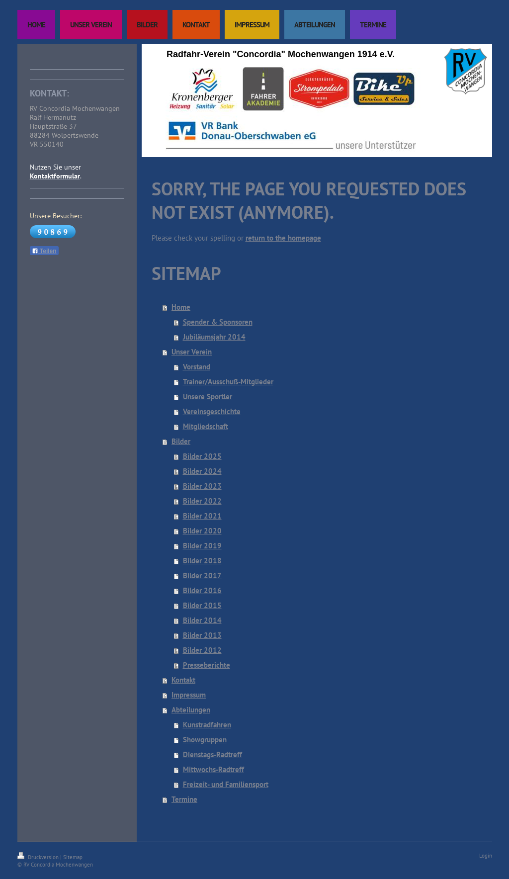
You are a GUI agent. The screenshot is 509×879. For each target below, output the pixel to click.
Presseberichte (206, 665)
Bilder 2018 (202, 560)
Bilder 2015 (202, 605)
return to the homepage (283, 238)
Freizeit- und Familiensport (225, 784)
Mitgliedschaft (205, 426)
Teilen (44, 251)
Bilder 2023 (202, 486)
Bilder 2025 (202, 456)
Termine (184, 799)
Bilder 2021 (202, 516)
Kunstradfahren (207, 724)
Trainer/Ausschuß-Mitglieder (228, 381)
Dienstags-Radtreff (212, 754)
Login (485, 855)
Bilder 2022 (202, 501)
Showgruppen (205, 739)
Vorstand (196, 366)
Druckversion (38, 857)
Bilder (180, 441)
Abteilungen (190, 709)
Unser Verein (191, 351)
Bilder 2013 (202, 635)
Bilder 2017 (202, 575)
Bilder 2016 (202, 590)
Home (180, 307)
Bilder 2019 (202, 545)
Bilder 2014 (202, 620)
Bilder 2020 (202, 530)
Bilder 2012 (202, 650)
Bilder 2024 (202, 471)
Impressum (188, 695)
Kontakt (183, 680)
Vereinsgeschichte (212, 411)
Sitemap (73, 857)
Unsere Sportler (207, 396)
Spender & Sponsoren (218, 322)
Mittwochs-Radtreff (213, 769)
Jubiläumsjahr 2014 (214, 337)
